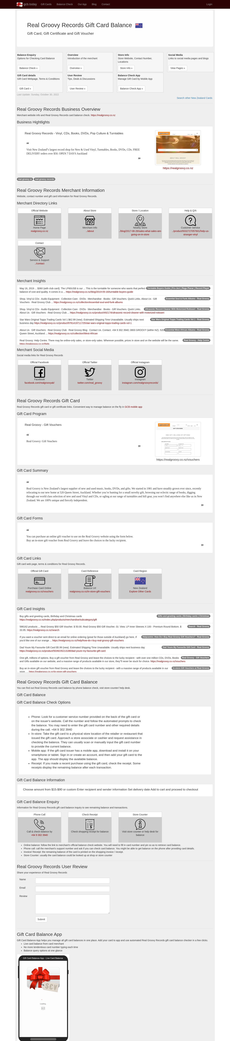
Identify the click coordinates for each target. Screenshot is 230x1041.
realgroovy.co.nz (39, 231)
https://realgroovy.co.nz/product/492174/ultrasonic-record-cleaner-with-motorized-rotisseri (117, 312)
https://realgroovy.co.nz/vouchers (167, 661)
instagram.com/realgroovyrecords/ (140, 382)
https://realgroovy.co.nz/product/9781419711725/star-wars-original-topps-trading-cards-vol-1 (83, 323)
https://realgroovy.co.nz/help (34, 344)
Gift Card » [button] (25, 88)
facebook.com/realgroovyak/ (39, 382)
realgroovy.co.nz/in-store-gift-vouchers (90, 591)
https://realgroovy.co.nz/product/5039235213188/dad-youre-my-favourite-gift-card (62, 651)
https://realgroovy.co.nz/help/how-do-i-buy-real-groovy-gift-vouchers (88, 640)
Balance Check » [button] (28, 68)
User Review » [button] (77, 88)
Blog (94, 4)
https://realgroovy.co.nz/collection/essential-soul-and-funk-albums (88, 302)
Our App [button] (82, 4)
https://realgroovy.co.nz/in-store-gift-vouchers (52, 671)
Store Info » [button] (126, 68)
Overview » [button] (76, 68)
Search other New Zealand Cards (194, 98)
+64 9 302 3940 (39, 835)
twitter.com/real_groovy (90, 382)
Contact (106, 4)
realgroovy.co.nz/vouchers (39, 591)
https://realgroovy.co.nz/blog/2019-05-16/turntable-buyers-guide (99, 291)
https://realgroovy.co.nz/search (43, 630)
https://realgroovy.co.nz (103, 115)
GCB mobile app (133, 406)
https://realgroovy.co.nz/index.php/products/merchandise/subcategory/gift (58, 619)
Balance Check (65, 4)
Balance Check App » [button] (131, 88)
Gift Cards (46, 4)
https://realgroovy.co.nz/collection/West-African (73, 333)
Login (209, 4)
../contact (39, 263)
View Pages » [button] (177, 68)
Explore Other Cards (140, 591)
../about (90, 231)
